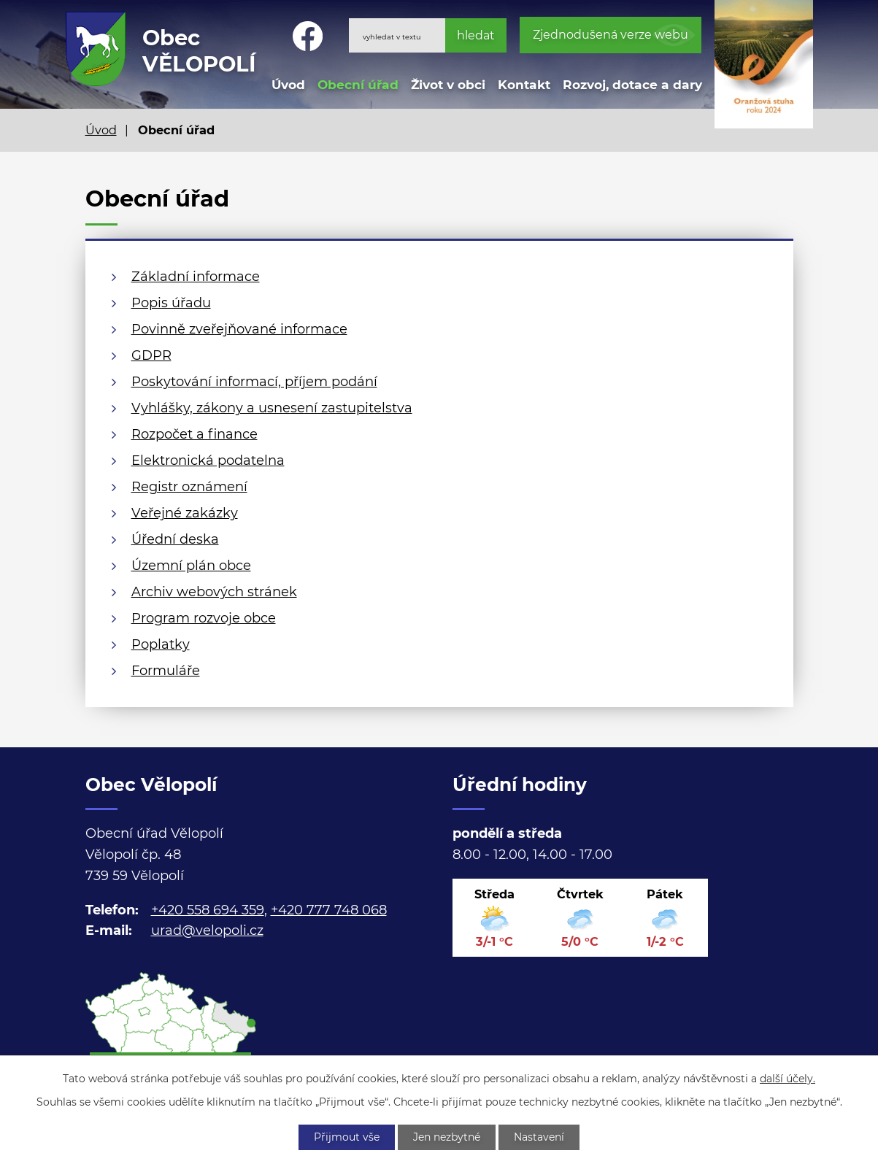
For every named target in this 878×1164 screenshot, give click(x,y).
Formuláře (165, 671)
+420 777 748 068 (329, 910)
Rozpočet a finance (194, 434)
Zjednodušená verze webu (610, 35)
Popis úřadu (171, 303)
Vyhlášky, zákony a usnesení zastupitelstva (271, 408)
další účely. (787, 1078)
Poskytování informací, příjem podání (254, 382)
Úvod (288, 84)
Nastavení (539, 1137)
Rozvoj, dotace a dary (632, 84)
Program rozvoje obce (203, 618)
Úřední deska (175, 539)
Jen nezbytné (446, 1137)
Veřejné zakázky (184, 513)
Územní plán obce (191, 566)
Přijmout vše (347, 1137)
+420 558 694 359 (207, 910)
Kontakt (524, 84)
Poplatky (160, 644)
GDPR (151, 355)
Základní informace (195, 277)
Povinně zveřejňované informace (239, 329)
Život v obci (448, 84)
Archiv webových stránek (214, 592)
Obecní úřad (357, 84)
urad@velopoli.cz (207, 930)
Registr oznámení (189, 487)
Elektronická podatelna (208, 460)
